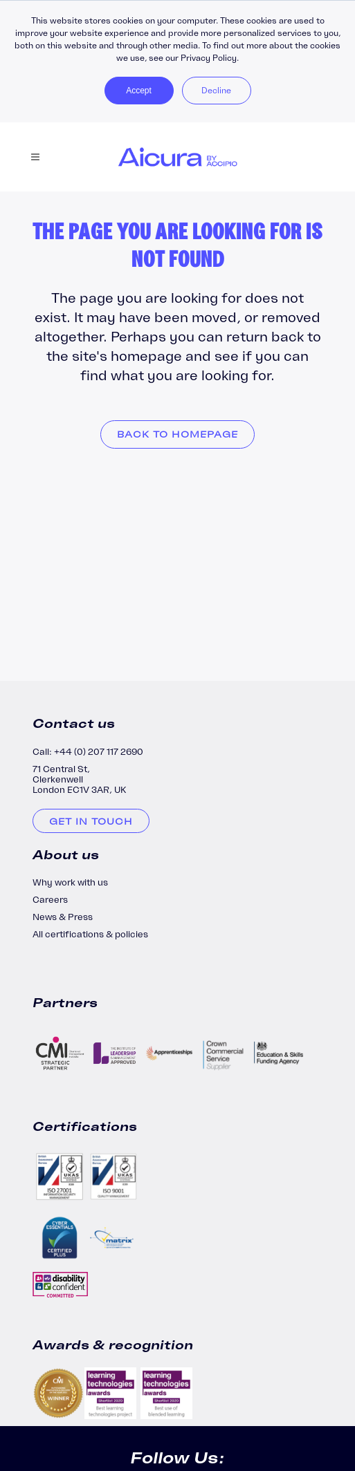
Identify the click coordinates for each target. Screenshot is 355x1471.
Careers (50, 899)
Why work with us (70, 882)
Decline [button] (216, 90)
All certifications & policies (90, 934)
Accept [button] (139, 90)
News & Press (63, 917)
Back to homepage (177, 434)
